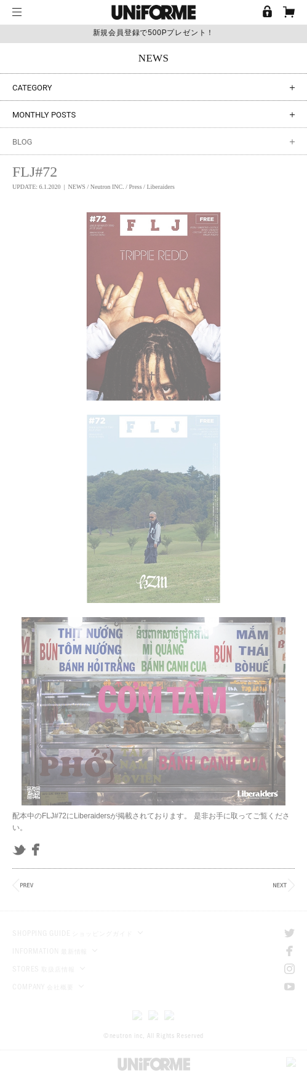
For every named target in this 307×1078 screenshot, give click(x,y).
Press (135, 186)
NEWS (77, 186)
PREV (23, 885)
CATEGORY (153, 87)
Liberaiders (160, 186)
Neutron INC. (107, 186)
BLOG (153, 141)
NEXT (284, 885)
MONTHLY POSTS (153, 114)
